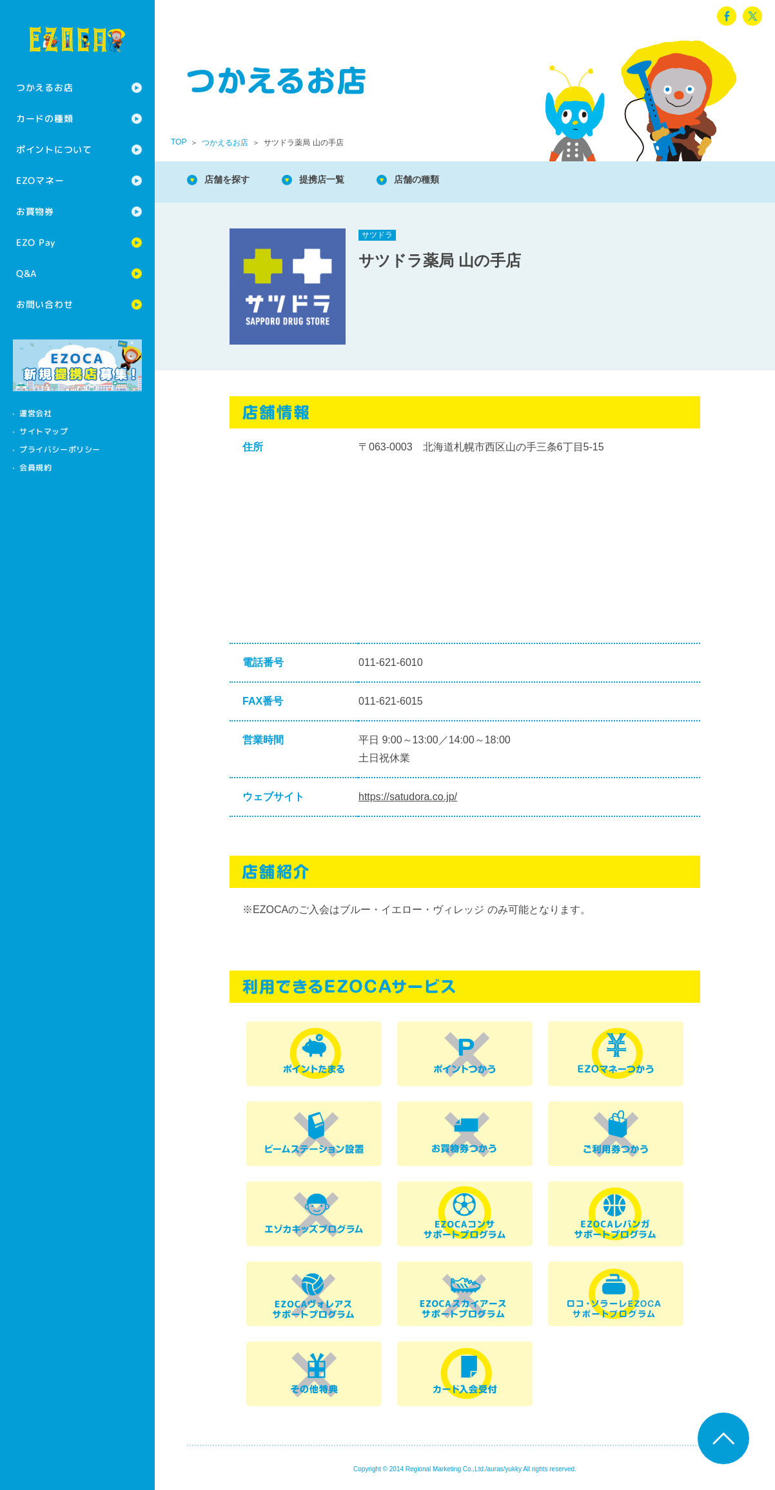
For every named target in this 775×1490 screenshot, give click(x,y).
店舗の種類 (438, 180)
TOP (178, 141)
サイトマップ (43, 431)
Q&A (26, 273)
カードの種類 (44, 118)
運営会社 (35, 413)
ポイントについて (54, 149)
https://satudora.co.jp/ (407, 796)
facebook (726, 16)
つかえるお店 (44, 87)
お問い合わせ (44, 304)
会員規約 (35, 467)
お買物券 (35, 211)
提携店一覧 (335, 180)
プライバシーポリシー (60, 449)
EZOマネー (40, 180)
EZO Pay (35, 242)
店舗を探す (232, 180)
